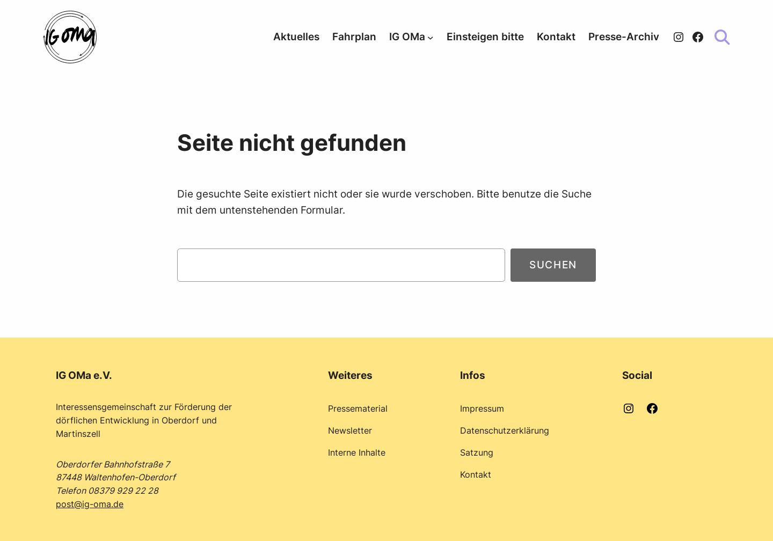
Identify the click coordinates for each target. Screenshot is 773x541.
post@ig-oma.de (89, 504)
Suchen (553, 264)
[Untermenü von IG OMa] (430, 37)
